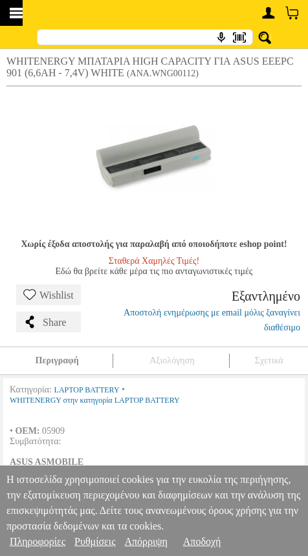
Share (44, 321)
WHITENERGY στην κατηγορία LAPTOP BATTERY (95, 400)
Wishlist (48, 294)
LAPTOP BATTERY (87, 389)
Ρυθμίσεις (94, 541)
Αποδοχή (202, 541)
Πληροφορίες (37, 541)
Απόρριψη (145, 541)
